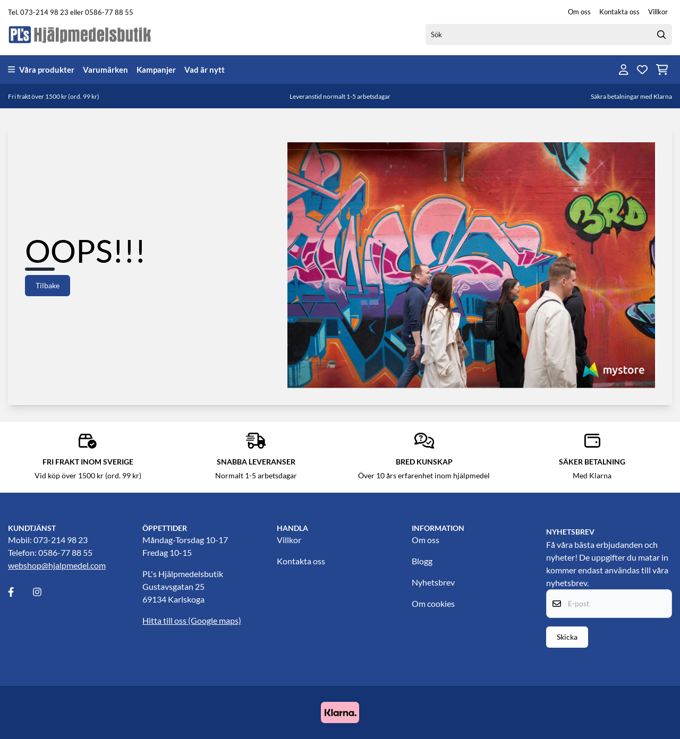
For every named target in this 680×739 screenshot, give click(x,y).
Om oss (579, 11)
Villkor (658, 11)
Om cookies (433, 603)
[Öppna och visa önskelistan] (642, 69)
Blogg (422, 561)
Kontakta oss (619, 11)
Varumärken (105, 69)
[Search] (661, 34)
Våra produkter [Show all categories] (41, 69)
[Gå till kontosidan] (624, 69)
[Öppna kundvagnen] (662, 69)
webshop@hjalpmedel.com (57, 565)
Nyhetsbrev (433, 582)
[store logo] (80, 34)
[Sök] (549, 34)
